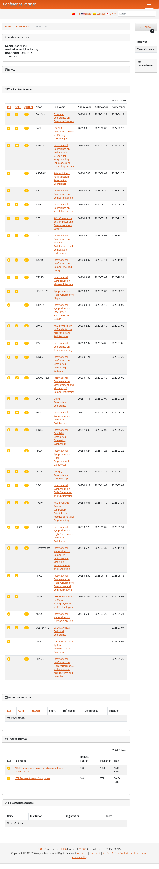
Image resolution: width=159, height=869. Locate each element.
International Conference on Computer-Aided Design (63, 265)
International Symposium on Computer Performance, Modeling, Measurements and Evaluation (62, 558)
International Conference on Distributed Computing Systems (62, 364)
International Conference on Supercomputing (63, 346)
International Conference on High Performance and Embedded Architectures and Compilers (64, 667)
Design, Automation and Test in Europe (62, 475)
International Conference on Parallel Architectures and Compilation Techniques (63, 244)
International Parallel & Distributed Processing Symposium (61, 437)
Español (101, 13)
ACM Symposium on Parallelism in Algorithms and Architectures (63, 331)
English (88, 13)
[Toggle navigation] (149, 5)
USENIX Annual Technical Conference (62, 631)
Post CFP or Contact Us (119, 853)
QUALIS (28, 107)
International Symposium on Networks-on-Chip (63, 617)
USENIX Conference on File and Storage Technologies (64, 133)
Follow (146, 28)
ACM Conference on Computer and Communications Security (63, 223)
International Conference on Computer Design (63, 194)
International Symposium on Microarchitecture (63, 281)
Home (8, 26)
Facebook (95, 853)
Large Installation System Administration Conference (63, 647)
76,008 (82, 849)
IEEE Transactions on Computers (32, 778)
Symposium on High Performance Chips (64, 294)
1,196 (64, 849)
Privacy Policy (79, 857)
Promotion (140, 853)
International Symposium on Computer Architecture (62, 418)
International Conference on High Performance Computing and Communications (64, 582)
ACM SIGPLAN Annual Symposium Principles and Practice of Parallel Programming (64, 511)
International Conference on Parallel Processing (64, 208)
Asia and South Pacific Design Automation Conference (62, 178)
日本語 (112, 13)
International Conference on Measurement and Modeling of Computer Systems (64, 384)
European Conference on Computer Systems (64, 118)
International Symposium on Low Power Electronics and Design (62, 312)
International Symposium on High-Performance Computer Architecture (64, 534)
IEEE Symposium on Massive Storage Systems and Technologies (63, 602)
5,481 (41, 849)
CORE (18, 107)
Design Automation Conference (60, 402)
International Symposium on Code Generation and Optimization (63, 491)
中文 (78, 13)
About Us (82, 853)
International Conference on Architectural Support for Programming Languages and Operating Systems (64, 156)
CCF (9, 107)
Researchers (23, 26)
